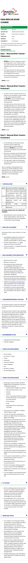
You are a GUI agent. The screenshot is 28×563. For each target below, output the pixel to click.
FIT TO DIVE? (5, 483)
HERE (22, 491)
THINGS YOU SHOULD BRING (10, 349)
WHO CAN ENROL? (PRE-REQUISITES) (12, 255)
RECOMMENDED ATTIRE (8, 335)
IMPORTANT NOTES (7, 515)
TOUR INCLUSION (6, 184)
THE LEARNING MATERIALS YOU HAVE (12, 299)
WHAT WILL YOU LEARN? (8, 227)
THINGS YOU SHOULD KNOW (10, 377)
